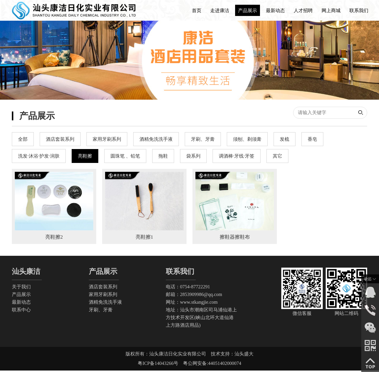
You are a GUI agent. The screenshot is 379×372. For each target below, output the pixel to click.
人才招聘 (303, 10)
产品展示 (247, 10)
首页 (196, 10)
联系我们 (358, 10)
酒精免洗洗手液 (105, 303)
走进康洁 (219, 10)
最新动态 (275, 10)
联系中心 (21, 311)
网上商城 (331, 10)
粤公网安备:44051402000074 (212, 364)
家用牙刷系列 (103, 295)
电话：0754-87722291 (188, 288)
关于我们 (21, 288)
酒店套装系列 (103, 288)
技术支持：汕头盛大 (232, 355)
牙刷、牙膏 (101, 311)
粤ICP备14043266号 (160, 364)
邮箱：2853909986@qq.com (194, 295)
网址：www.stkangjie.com (192, 303)
